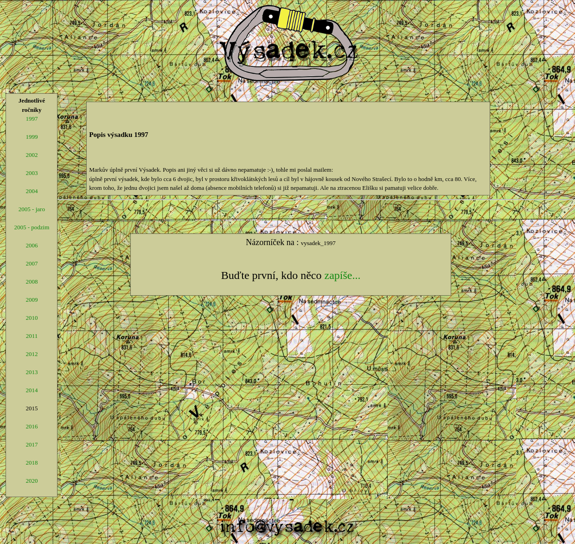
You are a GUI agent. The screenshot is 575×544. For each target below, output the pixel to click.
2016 (32, 426)
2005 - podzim (31, 227)
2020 (32, 480)
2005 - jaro (32, 209)
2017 (32, 444)
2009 (32, 299)
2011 (32, 335)
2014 (32, 390)
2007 (32, 263)
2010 (32, 317)
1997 (32, 118)
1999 (32, 136)
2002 (32, 154)
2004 (32, 191)
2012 (32, 353)
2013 (32, 372)
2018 (32, 462)
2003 (32, 172)
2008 (32, 281)
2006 (32, 245)
